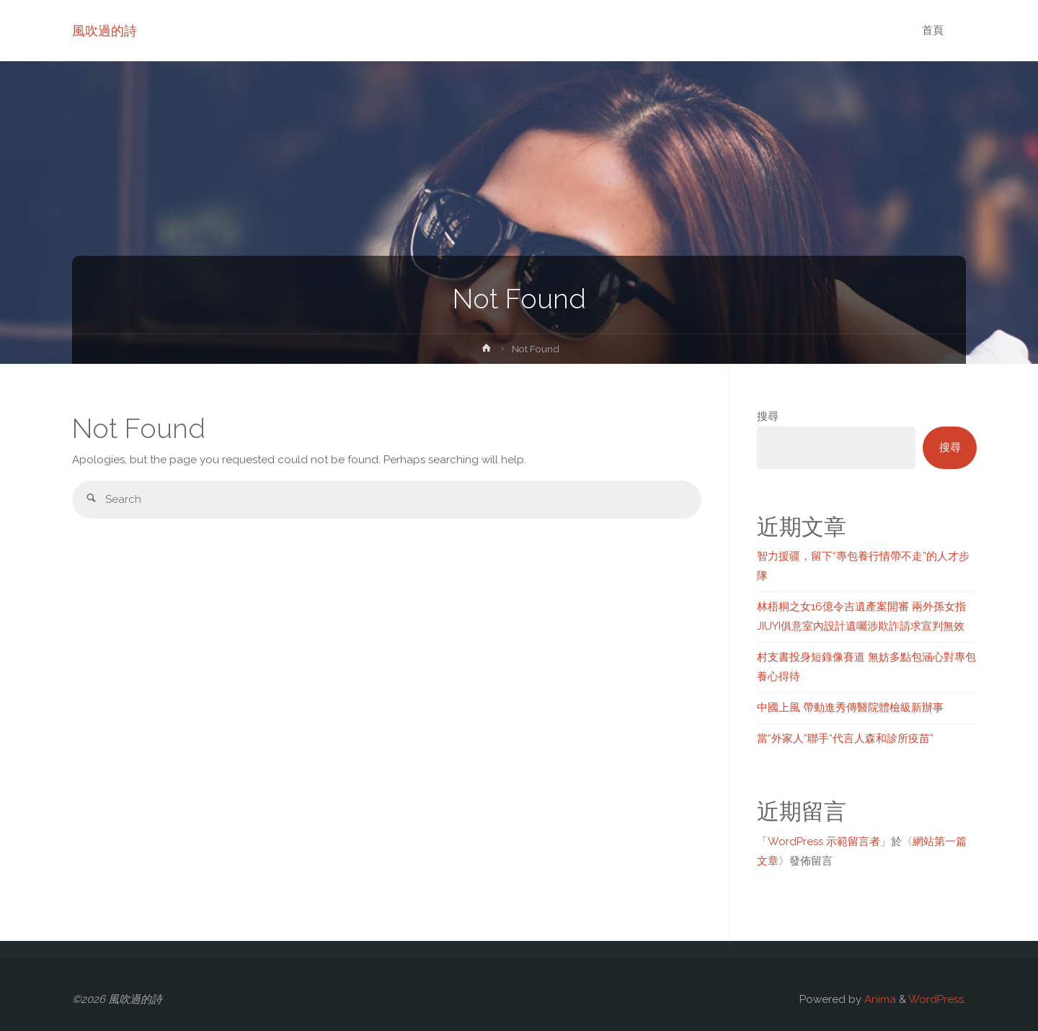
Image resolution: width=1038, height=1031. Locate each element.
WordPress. (937, 999)
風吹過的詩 (104, 30)
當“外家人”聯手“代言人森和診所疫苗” (845, 738)
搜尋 (767, 416)
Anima (878, 999)
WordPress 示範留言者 (824, 841)
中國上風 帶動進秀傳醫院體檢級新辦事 (850, 707)
